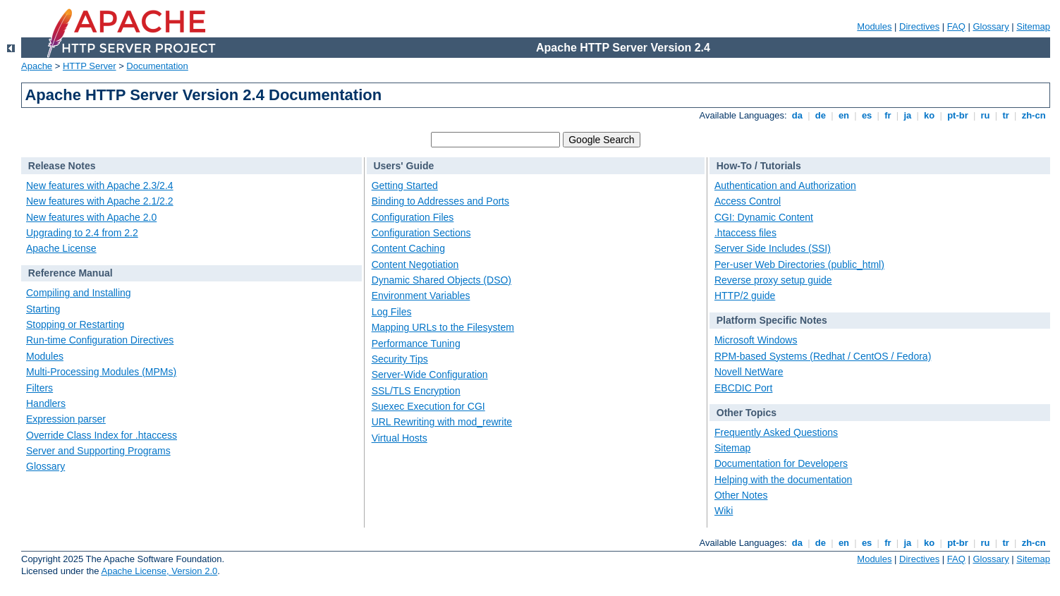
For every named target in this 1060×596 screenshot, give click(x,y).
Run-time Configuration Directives (99, 340)
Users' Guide (403, 165)
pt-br (958, 115)
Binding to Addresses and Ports (440, 201)
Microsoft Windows (755, 340)
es (867, 115)
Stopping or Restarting (75, 324)
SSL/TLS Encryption (416, 390)
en (843, 115)
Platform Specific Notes (772, 320)
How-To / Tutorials (759, 165)
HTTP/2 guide (744, 295)
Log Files (392, 311)
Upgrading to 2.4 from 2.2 (82, 232)
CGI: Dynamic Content (763, 217)
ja (907, 115)
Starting (43, 309)
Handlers (46, 403)
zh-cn (1033, 115)
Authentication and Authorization (785, 185)
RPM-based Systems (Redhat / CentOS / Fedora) (822, 356)
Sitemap (1033, 26)
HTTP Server (89, 66)
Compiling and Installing (78, 292)
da (797, 115)
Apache (36, 66)
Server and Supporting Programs (98, 450)
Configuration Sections (421, 232)
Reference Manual (70, 273)
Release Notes (62, 165)
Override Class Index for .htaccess (101, 435)
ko (929, 115)
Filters (39, 388)
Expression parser (66, 419)
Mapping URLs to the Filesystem (443, 327)
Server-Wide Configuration (430, 374)
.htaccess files (745, 232)
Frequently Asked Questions (776, 432)
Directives (919, 26)
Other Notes (740, 495)
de (820, 115)
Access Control (747, 201)
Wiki (723, 510)
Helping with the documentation (783, 479)
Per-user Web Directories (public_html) (799, 264)
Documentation (157, 66)
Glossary (991, 26)
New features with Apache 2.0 (91, 217)
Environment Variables (421, 295)
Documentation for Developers (781, 463)
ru (985, 115)
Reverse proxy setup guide (773, 280)
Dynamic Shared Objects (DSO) (441, 280)
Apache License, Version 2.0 (159, 571)
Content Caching (408, 248)
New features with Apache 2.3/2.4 (99, 185)
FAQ (956, 26)
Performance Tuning (416, 343)
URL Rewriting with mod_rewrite (442, 421)
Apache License (61, 248)
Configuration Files (413, 217)
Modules (874, 26)
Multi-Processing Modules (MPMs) (101, 371)
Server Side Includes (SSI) (772, 248)
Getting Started (405, 185)
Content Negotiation (415, 264)
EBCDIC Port (743, 388)
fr (888, 115)
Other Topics (746, 412)
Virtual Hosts (399, 438)
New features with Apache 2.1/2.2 (99, 201)
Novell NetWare (749, 371)
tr (1006, 115)
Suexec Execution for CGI (428, 406)
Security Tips (400, 359)
